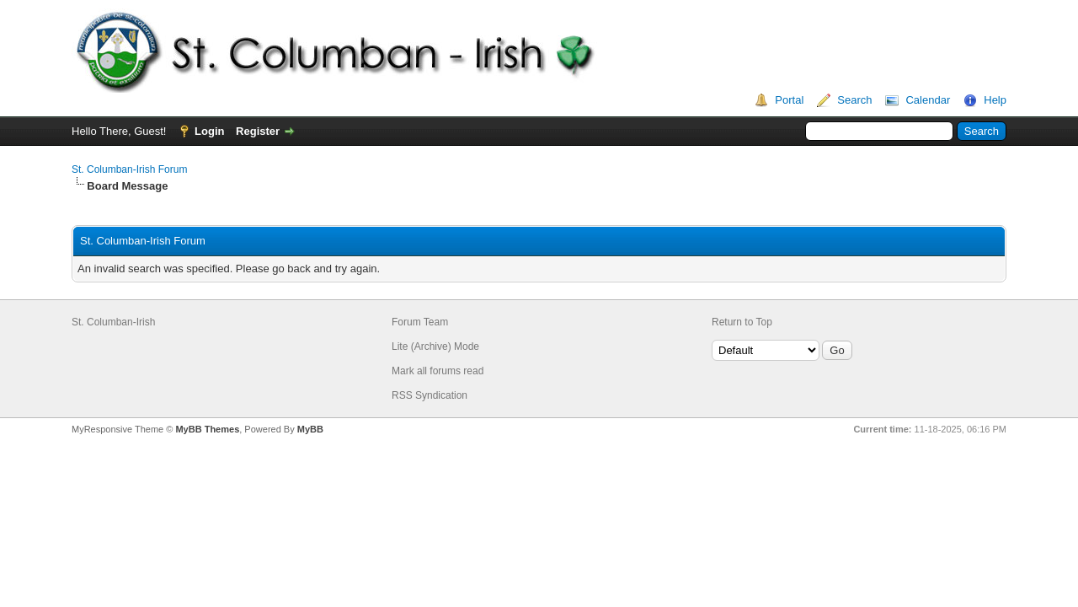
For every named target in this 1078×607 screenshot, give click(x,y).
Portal (789, 100)
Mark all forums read (437, 371)
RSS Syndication (429, 395)
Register (258, 131)
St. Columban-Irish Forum (129, 169)
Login (209, 131)
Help (995, 100)
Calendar (927, 100)
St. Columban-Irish (113, 322)
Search (854, 100)
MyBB (310, 429)
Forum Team (420, 322)
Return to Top (742, 322)
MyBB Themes (207, 429)
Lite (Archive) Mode (435, 346)
